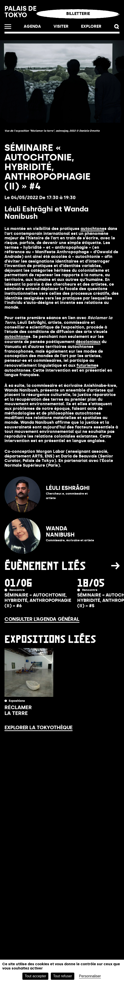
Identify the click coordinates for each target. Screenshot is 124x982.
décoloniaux (88, 341)
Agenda (32, 26)
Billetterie (78, 13)
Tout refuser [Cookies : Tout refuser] (62, 976)
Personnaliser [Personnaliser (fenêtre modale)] (90, 976)
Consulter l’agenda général (41, 619)
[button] (117, 27)
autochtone (92, 228)
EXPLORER (91, 26)
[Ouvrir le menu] (7, 26)
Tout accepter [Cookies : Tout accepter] (35, 976)
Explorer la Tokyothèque (38, 728)
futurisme (86, 365)
